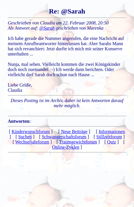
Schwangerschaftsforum (64, 136)
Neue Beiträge (74, 131)
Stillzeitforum (109, 136)
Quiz (111, 141)
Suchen (25, 136)
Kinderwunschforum (31, 131)
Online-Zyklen (65, 147)
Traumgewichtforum (78, 141)
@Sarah (47, 28)
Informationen (112, 131)
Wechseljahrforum (32, 141)
